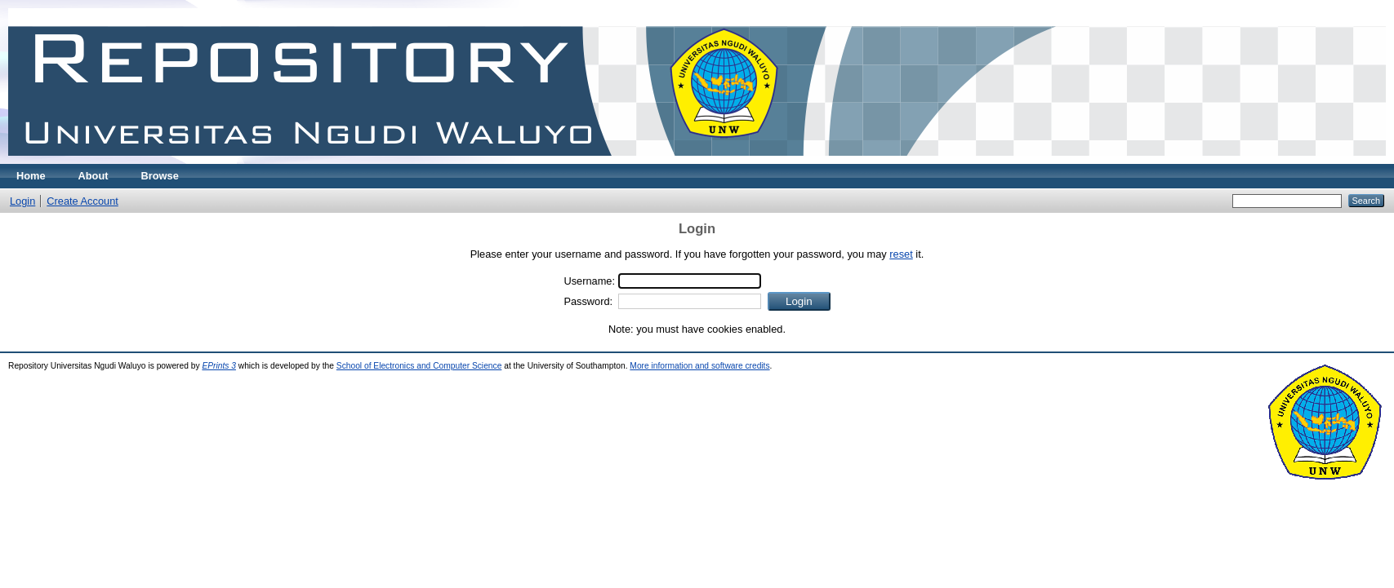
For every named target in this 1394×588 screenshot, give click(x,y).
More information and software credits (699, 365)
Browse (160, 176)
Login (22, 201)
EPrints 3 (219, 365)
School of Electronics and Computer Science (419, 365)
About (93, 176)
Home (31, 176)
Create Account (82, 201)
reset (900, 254)
